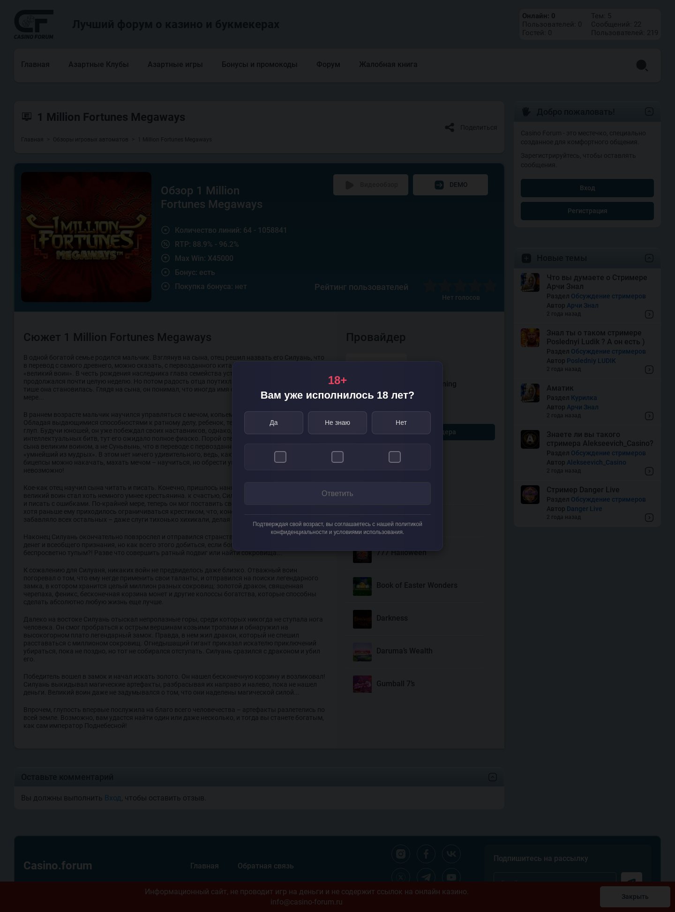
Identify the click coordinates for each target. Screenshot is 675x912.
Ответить (337, 493)
